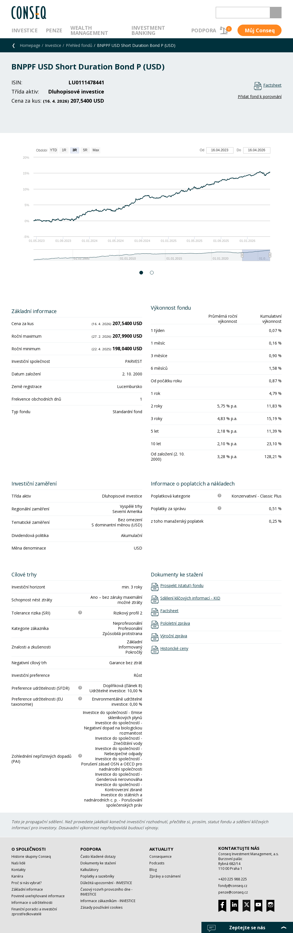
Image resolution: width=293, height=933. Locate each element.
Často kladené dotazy (98, 856)
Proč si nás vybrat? (26, 882)
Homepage (30, 45)
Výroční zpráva (173, 635)
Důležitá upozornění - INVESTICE (106, 882)
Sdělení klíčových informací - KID (190, 598)
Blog (153, 869)
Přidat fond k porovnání (260, 96)
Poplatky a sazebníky (97, 876)
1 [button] (141, 273)
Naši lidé (18, 863)
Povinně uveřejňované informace (38, 896)
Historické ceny (174, 648)
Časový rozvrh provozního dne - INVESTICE (106, 892)
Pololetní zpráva (175, 623)
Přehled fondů (79, 45)
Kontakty (18, 869)
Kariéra (17, 876)
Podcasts (156, 863)
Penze (54, 30)
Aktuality (161, 849)
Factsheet (272, 85)
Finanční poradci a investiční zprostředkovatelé (34, 911)
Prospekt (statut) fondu (181, 585)
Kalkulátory (89, 869)
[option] (146, 206)
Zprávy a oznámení (165, 876)
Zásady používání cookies (101, 907)
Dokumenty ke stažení (98, 863)
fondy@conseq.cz (232, 885)
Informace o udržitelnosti (31, 902)
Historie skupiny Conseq (31, 856)
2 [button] (152, 273)
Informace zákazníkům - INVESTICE (107, 900)
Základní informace (27, 889)
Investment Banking (148, 30)
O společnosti (28, 849)
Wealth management (89, 30)
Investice (24, 30)
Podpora (203, 30)
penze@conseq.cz (233, 892)
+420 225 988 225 (232, 879)
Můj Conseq (260, 30)
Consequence (160, 856)
